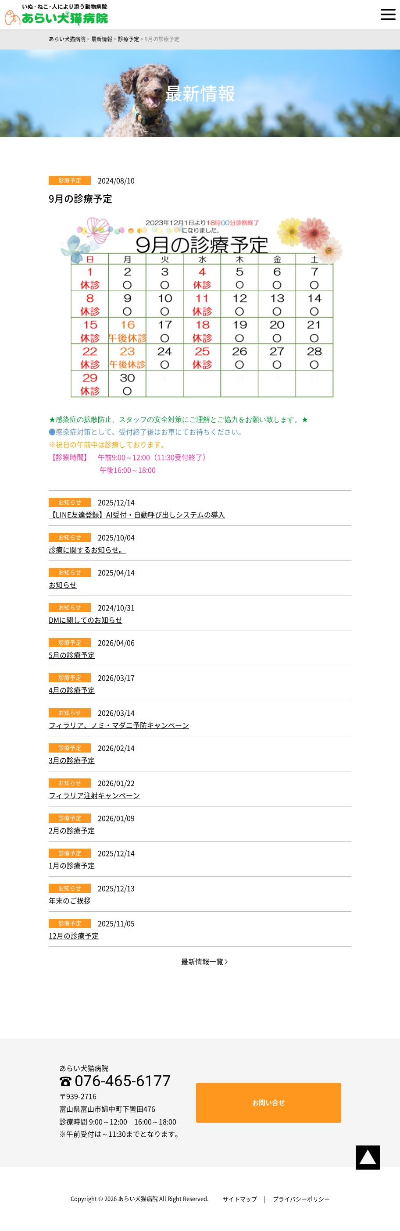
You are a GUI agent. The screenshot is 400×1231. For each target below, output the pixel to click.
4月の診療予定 (72, 690)
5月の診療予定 (72, 655)
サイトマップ (240, 1199)
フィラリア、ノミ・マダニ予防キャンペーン (119, 725)
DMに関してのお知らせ (85, 620)
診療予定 (69, 180)
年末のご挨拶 (70, 900)
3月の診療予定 (72, 760)
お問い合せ (268, 1102)
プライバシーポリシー (301, 1199)
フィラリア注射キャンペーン (94, 795)
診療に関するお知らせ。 (87, 549)
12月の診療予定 (74, 935)
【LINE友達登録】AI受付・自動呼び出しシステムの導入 (137, 514)
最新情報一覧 (202, 961)
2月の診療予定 (72, 830)
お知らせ (69, 502)
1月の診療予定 (72, 865)
